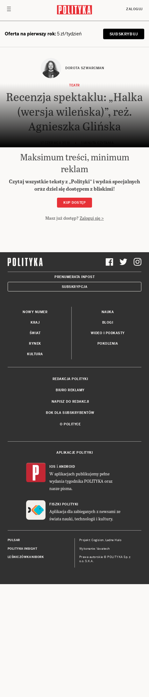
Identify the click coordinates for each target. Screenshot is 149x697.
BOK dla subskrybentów (70, 526)
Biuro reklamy (70, 503)
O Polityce (70, 537)
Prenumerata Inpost (74, 390)
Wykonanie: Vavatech (94, 662)
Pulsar (14, 653)
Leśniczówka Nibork (26, 670)
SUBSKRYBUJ (124, 34)
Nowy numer (35, 425)
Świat (35, 446)
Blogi (107, 435)
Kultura (35, 467)
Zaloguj (134, 9)
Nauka (108, 425)
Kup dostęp (74, 203)
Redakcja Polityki (70, 492)
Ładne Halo (113, 653)
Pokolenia (107, 456)
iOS (52, 579)
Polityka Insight (22, 662)
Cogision (97, 653)
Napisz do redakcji (70, 514)
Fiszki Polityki (63, 617)
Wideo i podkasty (108, 446)
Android (67, 579)
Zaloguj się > (92, 218)
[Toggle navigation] (9, 10)
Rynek (35, 456)
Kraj (35, 435)
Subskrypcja (75, 400)
